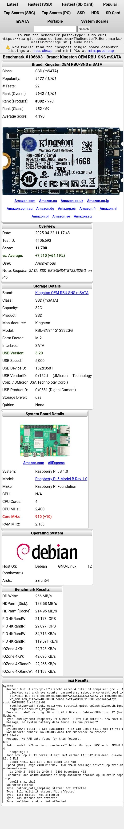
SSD (81, 12)
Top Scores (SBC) (19, 12)
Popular (110, 4)
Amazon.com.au (20, 208)
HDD (95, 12)
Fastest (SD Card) (77, 4)
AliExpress (56, 463)
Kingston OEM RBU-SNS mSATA (61, 293)
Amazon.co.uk (72, 201)
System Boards (94, 21)
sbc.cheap (42, 51)
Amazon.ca (48, 201)
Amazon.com (24, 201)
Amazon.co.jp (98, 201)
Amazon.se (61, 216)
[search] (55, 29)
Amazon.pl (40, 216)
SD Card (113, 12)
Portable (55, 21)
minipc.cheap (101, 51)
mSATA (22, 21)
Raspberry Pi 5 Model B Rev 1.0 (61, 479)
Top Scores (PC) (56, 12)
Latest (12, 4)
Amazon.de (45, 208)
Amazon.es (67, 208)
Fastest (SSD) (40, 4)
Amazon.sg (83, 216)
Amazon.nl (108, 208)
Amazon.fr (87, 208)
